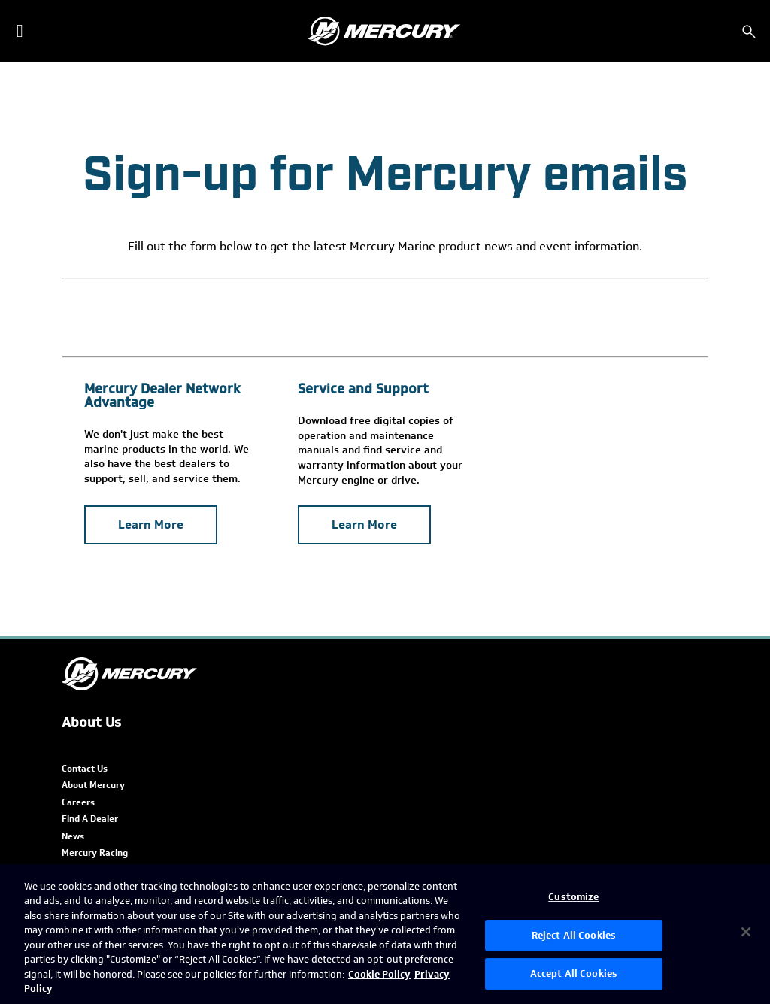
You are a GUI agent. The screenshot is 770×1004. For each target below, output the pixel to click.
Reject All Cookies (574, 935)
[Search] (749, 32)
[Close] (745, 931)
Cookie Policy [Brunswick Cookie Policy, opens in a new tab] (379, 974)
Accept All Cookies (573, 973)
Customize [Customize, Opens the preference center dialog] (573, 897)
